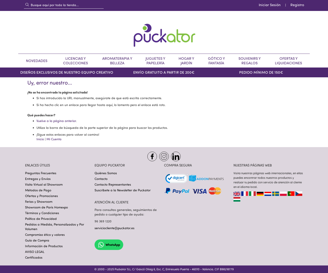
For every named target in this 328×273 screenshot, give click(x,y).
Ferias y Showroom (38, 201)
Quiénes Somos (106, 173)
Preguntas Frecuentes (40, 173)
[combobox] (64, 4)
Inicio (40, 139)
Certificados (33, 257)
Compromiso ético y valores (45, 235)
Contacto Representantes (113, 184)
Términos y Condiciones (42, 213)
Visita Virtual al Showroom (44, 184)
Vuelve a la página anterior (56, 121)
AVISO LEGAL (34, 252)
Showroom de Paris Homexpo (46, 207)
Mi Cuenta (54, 139)
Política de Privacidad (41, 219)
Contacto (101, 179)
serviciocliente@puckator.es (114, 228)
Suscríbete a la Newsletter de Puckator (123, 190)
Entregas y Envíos (38, 179)
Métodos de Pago (38, 190)
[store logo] (164, 32)
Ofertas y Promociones (41, 196)
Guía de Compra (37, 240)
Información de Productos (44, 246)
